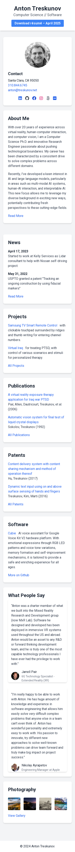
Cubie (12, 533)
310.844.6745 (17, 85)
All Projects (16, 366)
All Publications (19, 435)
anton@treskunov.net (22, 90)
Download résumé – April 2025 (38, 23)
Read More (15, 216)
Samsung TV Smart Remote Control (33, 325)
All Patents (15, 504)
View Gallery (16, 816)
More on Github (18, 575)
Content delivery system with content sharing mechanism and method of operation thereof (34, 469)
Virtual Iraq (16, 348)
